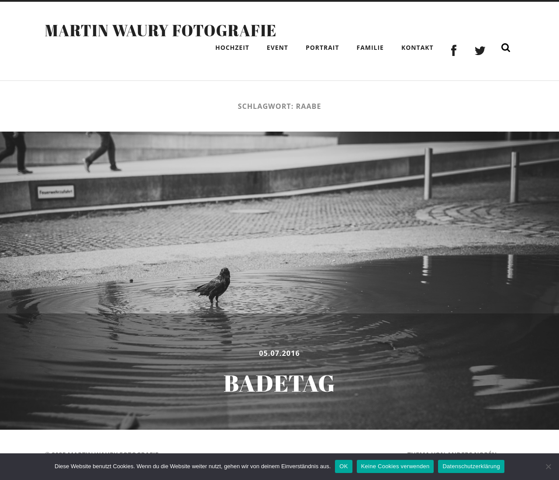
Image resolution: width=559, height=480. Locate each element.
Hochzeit (232, 47)
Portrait (322, 47)
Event (277, 47)
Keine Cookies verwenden (395, 466)
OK (343, 466)
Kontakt (417, 47)
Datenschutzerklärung (471, 466)
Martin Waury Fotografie (160, 30)
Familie (370, 47)
